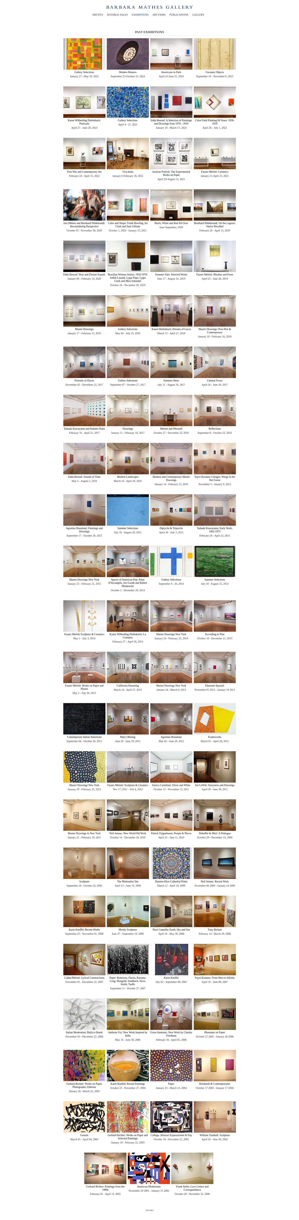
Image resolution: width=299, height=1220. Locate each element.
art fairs (159, 14)
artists (97, 14)
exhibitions (140, 14)
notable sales (117, 14)
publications (178, 14)
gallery (198, 14)
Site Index (149, 1210)
